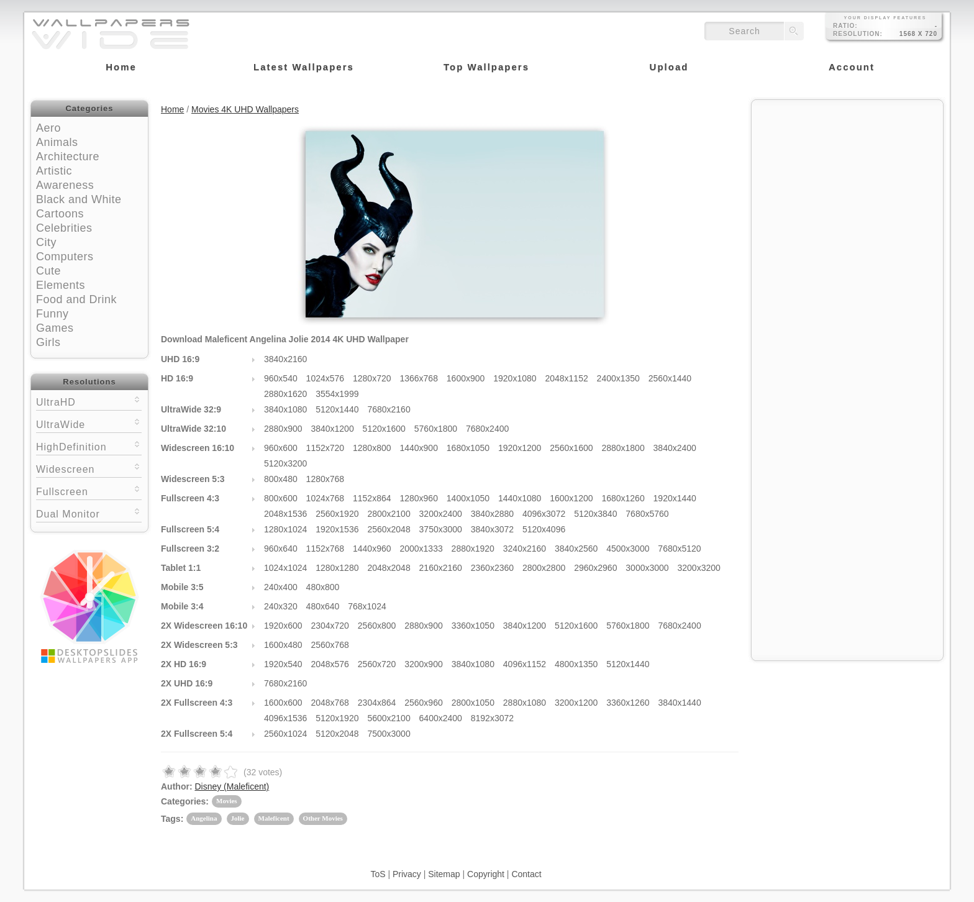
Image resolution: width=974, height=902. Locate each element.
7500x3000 (388, 734)
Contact (526, 874)
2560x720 (377, 664)
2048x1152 (566, 378)
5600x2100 (388, 718)
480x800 (323, 587)
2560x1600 (571, 448)
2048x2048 (388, 568)
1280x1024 (285, 529)
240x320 (281, 606)
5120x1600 (384, 429)
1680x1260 (622, 498)
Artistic (54, 171)
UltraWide (89, 423)
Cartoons (60, 213)
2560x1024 (285, 734)
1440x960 (372, 549)
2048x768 (330, 703)
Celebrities (64, 228)
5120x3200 (285, 463)
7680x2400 (487, 429)
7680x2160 (388, 409)
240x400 (281, 587)
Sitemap (444, 874)
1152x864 (372, 498)
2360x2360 (492, 568)
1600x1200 (571, 498)
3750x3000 (440, 529)
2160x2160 (440, 568)
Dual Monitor (89, 512)
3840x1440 (679, 703)
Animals (57, 142)
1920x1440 (674, 498)
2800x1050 (473, 703)
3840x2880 (492, 514)
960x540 (281, 378)
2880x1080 (524, 703)
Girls (48, 342)
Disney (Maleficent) (231, 786)
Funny (52, 314)
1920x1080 (514, 378)
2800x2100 (388, 514)
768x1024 (367, 606)
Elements (60, 285)
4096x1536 (285, 718)
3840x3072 (492, 529)
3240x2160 (524, 549)
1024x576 (325, 378)
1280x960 (418, 498)
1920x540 (283, 664)
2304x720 (330, 626)
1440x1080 (519, 498)
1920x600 (283, 626)
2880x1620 (285, 394)
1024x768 (325, 498)
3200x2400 (440, 514)
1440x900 (418, 448)
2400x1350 (618, 378)
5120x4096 (543, 529)
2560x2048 (388, 529)
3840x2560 (576, 549)
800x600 (281, 498)
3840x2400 (674, 448)
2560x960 (423, 703)
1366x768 (418, 378)
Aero (48, 128)
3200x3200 (699, 568)
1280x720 (372, 378)
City (46, 242)
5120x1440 (337, 409)
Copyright (485, 874)
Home (172, 109)
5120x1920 (337, 718)
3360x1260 (627, 703)
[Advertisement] (847, 184)
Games (55, 328)
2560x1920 (337, 514)
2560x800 (377, 626)
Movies (226, 800)
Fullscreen (89, 490)
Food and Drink (76, 299)
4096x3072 (543, 514)
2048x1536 (285, 514)
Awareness (65, 185)
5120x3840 (595, 514)
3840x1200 (332, 429)
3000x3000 (647, 568)
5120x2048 (337, 734)
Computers (65, 256)
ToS (377, 874)
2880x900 (283, 429)
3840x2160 (285, 359)
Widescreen (89, 468)
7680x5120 (679, 549)
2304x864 (377, 703)
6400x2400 (440, 718)
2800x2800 (543, 568)
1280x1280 (337, 568)
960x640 (281, 549)
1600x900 (466, 378)
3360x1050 (473, 626)
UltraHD (89, 401)
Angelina (204, 818)
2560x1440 (670, 378)
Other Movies (323, 818)
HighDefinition (89, 445)
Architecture (67, 156)
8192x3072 (492, 718)
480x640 (323, 606)
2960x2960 (595, 568)
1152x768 (325, 549)
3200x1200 (576, 703)
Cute (48, 271)
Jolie (238, 818)
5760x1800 (435, 429)
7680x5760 (647, 514)
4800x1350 (576, 664)
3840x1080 (285, 409)
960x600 (281, 448)
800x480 (281, 479)
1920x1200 (519, 448)
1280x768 (325, 479)
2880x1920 (473, 549)
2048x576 (330, 664)
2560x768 (330, 645)
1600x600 (283, 703)
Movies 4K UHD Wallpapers (245, 109)
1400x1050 (468, 498)
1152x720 (325, 448)
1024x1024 (285, 568)
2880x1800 (622, 448)
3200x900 (423, 664)
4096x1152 (524, 664)
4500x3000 (627, 549)
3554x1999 (337, 394)
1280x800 (372, 448)
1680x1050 (468, 448)
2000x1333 (420, 549)
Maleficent (273, 818)
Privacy (407, 874)
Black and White (79, 199)
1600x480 (283, 645)
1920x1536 (337, 529)
